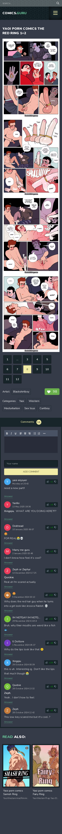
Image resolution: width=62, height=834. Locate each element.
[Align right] (29, 433)
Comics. (14, 13)
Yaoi (21, 401)
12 (17, 379)
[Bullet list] (35, 433)
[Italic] (11, 433)
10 (47, 369)
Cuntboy (45, 408)
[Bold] (7, 433)
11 (7, 379)
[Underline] (15, 433)
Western (34, 401)
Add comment (31, 471)
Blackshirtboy (21, 391)
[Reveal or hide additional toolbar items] (44, 433)
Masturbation (12, 408)
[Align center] (25, 433)
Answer (8, 496)
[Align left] (21, 433)
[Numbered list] (39, 433)
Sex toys (29, 408)
